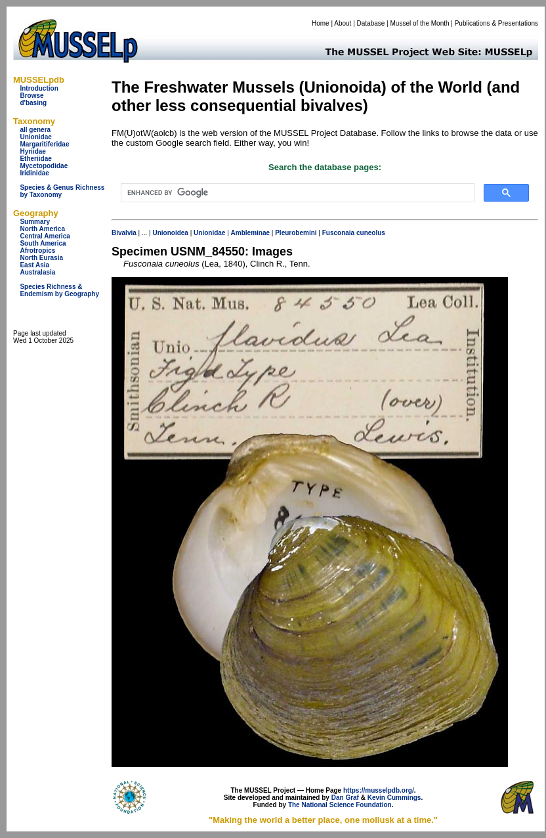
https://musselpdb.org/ (378, 790)
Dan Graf (345, 797)
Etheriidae (35, 158)
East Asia (34, 265)
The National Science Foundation (340, 804)
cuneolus (370, 232)
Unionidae (35, 137)
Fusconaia (338, 232)
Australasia (37, 272)
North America (42, 228)
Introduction (39, 88)
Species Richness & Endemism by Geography (59, 290)
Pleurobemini (295, 232)
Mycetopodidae (44, 165)
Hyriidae (32, 151)
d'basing (33, 102)
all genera (35, 129)
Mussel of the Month (420, 23)
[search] (296, 193)
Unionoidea (170, 232)
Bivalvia (124, 232)
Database (371, 23)
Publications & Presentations (496, 23)
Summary (35, 221)
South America (43, 243)
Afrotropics (37, 250)
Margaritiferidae (44, 144)
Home (320, 23)
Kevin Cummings (394, 797)
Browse (31, 95)
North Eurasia (41, 257)
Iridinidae (34, 173)
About (342, 23)
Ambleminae (250, 232)
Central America (45, 236)
